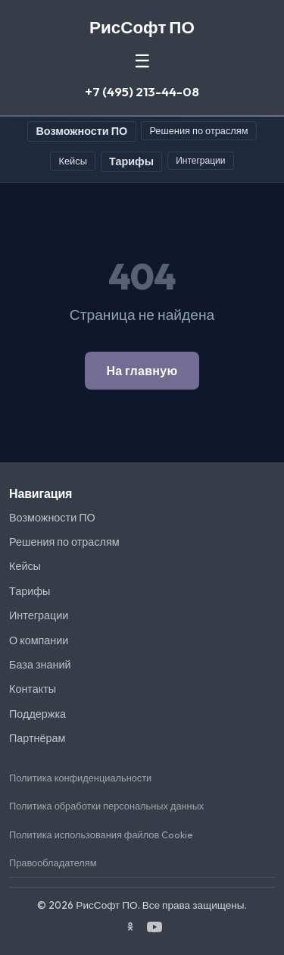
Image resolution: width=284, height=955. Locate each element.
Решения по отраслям (198, 130)
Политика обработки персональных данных (106, 806)
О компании (38, 640)
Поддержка (37, 714)
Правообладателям (53, 862)
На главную (141, 370)
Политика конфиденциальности (80, 778)
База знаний (39, 665)
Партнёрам (37, 738)
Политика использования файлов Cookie (101, 834)
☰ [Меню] (142, 61)
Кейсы (73, 161)
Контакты (32, 689)
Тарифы (131, 161)
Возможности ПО (81, 131)
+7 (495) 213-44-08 (142, 91)
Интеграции (200, 160)
